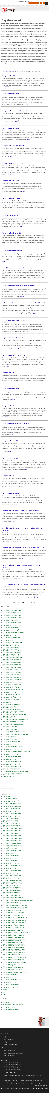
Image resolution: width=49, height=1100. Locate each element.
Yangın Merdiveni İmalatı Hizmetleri (13, 146)
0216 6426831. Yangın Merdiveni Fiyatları (12, 813)
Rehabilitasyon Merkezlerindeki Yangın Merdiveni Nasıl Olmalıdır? (23, 303)
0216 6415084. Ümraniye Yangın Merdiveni (12, 701)
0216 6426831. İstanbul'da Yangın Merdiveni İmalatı (14, 986)
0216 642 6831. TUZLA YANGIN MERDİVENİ (13, 967)
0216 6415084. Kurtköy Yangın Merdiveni (12, 684)
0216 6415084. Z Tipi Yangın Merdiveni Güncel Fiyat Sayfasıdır (16, 751)
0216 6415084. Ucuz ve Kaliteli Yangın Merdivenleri (14, 731)
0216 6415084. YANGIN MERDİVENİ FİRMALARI (14, 724)
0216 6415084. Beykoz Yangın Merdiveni (12, 659)
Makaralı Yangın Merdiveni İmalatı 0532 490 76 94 (14, 773)
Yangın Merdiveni (8, 372)
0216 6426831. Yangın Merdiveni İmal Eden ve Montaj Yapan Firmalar (18, 900)
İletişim (4, 994)
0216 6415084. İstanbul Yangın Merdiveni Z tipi (13, 721)
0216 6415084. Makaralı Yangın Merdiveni (12, 630)
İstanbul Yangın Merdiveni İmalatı (10, 769)
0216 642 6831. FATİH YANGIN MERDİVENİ (12, 942)
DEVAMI (7, 86)
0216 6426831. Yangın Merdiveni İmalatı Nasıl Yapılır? (14, 898)
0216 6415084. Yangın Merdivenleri (11, 627)
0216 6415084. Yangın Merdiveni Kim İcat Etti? (13, 749)
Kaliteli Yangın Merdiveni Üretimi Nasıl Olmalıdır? (18, 268)
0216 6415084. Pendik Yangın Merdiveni (12, 687)
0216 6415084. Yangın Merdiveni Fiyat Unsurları (13, 629)
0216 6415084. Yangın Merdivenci (10, 712)
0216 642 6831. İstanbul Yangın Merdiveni (12, 801)
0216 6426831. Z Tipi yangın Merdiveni (11, 823)
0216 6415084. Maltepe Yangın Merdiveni (12, 686)
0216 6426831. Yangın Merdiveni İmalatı (12, 805)
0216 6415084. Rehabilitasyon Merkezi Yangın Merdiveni (15, 743)
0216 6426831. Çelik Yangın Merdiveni (11, 808)
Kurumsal (5, 989)
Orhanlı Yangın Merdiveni (8, 776)
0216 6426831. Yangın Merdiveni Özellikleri (12, 840)
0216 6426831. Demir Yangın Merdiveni (11, 882)
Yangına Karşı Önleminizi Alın (9, 847)
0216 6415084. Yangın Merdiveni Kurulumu (12, 744)
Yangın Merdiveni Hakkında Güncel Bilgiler (16, 423)
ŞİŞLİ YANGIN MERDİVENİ (9, 965)
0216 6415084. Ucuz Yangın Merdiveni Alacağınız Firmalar (15, 719)
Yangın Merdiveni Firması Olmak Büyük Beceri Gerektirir (20, 510)
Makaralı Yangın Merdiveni (11, 215)
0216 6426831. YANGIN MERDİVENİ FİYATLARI (13, 810)
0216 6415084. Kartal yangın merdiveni (11, 741)
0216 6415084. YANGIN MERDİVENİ (11, 726)
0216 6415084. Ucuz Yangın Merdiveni (11, 707)
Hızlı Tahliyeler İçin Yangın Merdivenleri (15, 320)
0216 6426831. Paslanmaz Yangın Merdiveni (12, 878)
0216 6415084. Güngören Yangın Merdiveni (12, 676)
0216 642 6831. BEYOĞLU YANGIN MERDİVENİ (13, 930)
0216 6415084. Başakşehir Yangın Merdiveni (12, 655)
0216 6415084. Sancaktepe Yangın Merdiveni (13, 689)
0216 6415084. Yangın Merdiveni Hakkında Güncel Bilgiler (15, 734)
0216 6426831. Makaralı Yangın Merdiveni (12, 826)
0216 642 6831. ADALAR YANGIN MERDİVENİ (13, 909)
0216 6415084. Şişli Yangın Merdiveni (11, 696)
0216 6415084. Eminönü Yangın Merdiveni (12, 672)
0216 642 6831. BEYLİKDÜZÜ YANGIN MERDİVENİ (14, 929)
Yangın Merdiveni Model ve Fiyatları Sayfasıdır (17, 111)
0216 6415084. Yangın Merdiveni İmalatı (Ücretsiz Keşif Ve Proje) (17, 748)
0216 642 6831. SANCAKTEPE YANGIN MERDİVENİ (14, 957)
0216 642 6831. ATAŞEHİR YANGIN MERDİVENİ (13, 912)
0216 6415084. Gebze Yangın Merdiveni (11, 704)
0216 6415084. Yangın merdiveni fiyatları (12, 732)
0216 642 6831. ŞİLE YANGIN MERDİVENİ (12, 964)
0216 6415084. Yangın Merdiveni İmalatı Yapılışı (13, 711)
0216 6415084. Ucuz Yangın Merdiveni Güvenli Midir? (14, 714)
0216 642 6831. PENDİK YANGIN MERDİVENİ (13, 955)
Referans (5, 1037)
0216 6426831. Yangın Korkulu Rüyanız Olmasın (13, 841)
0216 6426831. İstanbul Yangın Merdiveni (12, 803)
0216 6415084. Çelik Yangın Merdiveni (11, 620)
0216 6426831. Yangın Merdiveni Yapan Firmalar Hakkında (15, 907)
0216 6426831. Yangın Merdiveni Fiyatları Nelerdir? (14, 897)
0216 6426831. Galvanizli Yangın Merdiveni (12, 880)
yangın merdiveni (45, 1085)
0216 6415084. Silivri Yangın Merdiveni (11, 694)
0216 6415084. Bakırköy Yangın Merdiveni (12, 654)
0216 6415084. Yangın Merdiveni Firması (12, 761)
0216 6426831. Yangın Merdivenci (10, 820)
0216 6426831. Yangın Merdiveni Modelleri (12, 828)
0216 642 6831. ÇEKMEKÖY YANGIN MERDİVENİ (14, 935)
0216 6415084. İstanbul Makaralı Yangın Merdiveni (14, 768)
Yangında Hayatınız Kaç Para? (9, 624)
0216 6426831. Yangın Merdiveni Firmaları (12, 835)
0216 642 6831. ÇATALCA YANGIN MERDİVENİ (13, 934)
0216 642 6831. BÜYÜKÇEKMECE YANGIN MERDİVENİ (15, 932)
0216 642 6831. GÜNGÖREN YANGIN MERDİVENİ (14, 945)
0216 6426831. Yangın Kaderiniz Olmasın (12, 843)
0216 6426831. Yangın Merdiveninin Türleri (12, 902)
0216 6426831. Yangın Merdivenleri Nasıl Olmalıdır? (14, 893)
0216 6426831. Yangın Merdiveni (10, 811)
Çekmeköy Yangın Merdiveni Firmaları (11, 774)
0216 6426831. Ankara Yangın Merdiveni (12, 887)
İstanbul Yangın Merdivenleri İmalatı (14, 163)
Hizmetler (5, 991)
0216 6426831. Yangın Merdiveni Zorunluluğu (13, 979)
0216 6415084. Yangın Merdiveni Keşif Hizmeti (13, 625)
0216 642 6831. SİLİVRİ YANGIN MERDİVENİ (13, 960)
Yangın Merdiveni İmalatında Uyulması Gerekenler (18, 285)
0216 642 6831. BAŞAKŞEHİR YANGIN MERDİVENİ (14, 920)
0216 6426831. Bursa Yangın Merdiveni (11, 888)
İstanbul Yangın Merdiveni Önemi (10, 981)
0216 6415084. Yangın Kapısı (9, 716)
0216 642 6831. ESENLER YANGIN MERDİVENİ (13, 937)
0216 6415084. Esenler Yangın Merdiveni (12, 674)
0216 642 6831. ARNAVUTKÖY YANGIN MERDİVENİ (14, 910)
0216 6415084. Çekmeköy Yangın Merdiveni (12, 669)
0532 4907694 (34, 3)
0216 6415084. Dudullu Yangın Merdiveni (12, 670)
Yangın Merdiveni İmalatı (10, 441)
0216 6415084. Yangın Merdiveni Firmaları (12, 766)
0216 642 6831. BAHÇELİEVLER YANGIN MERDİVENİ (15, 917)
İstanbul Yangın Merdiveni (8, 639)
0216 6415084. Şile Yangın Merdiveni (11, 692)
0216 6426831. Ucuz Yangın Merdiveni (11, 825)
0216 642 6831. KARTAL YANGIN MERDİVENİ (13, 950)
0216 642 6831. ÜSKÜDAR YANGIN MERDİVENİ (13, 971)
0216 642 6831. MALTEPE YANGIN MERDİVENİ (13, 954)
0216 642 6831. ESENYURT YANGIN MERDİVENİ (14, 939)
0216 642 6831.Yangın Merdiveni (10, 798)
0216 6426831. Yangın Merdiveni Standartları (13, 857)
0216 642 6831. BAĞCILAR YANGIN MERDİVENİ (14, 915)
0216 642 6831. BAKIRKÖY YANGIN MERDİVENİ (14, 919)
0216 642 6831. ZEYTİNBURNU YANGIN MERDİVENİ (15, 972)
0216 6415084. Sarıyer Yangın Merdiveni (12, 691)
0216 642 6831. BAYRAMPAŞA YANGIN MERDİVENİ (14, 922)
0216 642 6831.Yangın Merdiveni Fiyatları (12, 800)
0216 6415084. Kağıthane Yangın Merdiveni (12, 679)
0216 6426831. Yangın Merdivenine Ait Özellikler (13, 903)
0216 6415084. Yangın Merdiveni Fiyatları (12, 610)
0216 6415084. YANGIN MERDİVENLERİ (12, 1069)
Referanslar (5, 992)
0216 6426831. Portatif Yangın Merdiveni (12, 885)
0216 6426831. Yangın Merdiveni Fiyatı (11, 816)
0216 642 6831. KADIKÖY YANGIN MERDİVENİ (13, 947)
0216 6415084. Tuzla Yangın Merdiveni (11, 699)
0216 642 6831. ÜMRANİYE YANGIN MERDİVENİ (14, 969)
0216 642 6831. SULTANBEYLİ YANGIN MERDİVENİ (14, 962)
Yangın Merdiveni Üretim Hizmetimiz (14, 355)
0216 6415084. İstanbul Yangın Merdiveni (12, 612)
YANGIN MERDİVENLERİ (8, 619)
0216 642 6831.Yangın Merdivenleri (10, 796)
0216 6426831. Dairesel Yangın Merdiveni (12, 821)
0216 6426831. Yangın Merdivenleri (11, 818)
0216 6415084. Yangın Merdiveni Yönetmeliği (13, 746)
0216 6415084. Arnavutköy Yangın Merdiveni (13, 650)
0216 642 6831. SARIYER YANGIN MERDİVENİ (13, 959)
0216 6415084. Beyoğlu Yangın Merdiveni (12, 664)
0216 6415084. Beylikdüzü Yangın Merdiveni (12, 662)
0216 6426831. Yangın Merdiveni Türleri (11, 895)
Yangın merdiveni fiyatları (10, 458)
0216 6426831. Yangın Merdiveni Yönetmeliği (13, 858)
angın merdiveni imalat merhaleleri (13, 338)
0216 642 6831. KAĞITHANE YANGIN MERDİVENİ (14, 949)
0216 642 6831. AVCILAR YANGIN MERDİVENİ (13, 914)
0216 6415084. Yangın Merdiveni (10, 608)
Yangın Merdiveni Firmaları (11, 76)
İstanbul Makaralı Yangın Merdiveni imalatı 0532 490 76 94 (15, 771)
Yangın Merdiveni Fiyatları (10, 93)
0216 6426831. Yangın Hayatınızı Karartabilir (12, 845)
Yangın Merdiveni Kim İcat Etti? (12, 233)
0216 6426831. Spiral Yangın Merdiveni (11, 877)
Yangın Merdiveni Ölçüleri (8, 853)
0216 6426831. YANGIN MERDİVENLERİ (12, 806)
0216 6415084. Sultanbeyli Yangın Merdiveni (12, 697)
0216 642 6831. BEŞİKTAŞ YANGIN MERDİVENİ (13, 924)
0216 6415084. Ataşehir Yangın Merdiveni (12, 652)
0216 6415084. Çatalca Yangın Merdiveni (12, 667)
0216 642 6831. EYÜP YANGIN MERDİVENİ (12, 940)
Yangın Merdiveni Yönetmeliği (12, 250)
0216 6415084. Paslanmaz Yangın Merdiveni (12, 642)
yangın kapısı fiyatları (9, 71)
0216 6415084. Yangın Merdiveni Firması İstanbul (13, 632)
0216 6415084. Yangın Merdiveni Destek (12, 622)
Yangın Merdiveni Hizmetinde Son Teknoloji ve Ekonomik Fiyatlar (23, 547)
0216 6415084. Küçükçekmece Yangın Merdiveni (13, 682)
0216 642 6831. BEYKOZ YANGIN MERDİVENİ (13, 927)
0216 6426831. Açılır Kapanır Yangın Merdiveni (13, 883)
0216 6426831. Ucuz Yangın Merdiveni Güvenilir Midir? (15, 905)
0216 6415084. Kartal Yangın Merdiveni (11, 681)
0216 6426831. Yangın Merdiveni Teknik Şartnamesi (14, 862)
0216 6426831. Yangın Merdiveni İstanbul (12, 830)
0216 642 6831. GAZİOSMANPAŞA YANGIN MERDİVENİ (15, 944)
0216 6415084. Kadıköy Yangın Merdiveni (12, 677)
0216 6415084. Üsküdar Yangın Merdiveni (12, 702)
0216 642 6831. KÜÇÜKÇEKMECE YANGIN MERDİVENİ (15, 952)
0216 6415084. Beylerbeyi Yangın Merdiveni (12, 660)
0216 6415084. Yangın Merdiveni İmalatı (12, 617)
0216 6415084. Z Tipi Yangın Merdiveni (11, 637)
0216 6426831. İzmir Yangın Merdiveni (11, 892)
